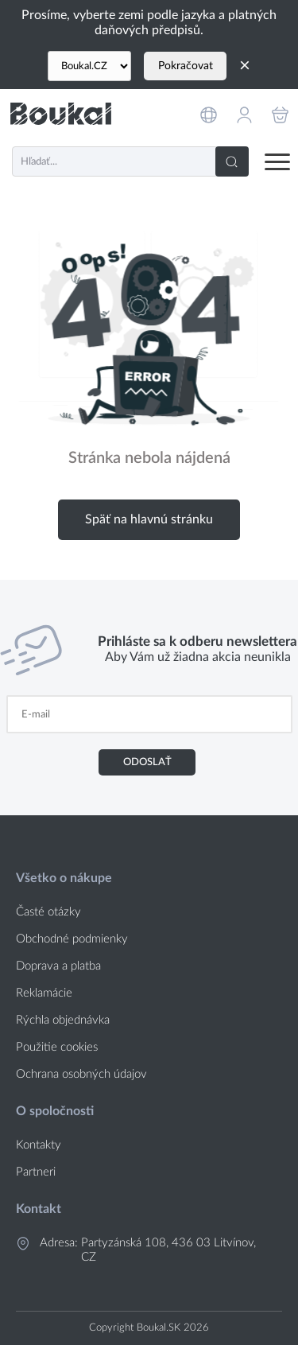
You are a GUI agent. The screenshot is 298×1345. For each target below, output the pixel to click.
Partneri (36, 1172)
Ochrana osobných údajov (81, 1074)
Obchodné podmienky (72, 939)
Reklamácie (44, 993)
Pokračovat (185, 66)
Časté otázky (48, 912)
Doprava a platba (58, 966)
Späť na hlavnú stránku (149, 519)
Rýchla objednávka (63, 1020)
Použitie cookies (57, 1047)
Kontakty (38, 1145)
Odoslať (147, 762)
